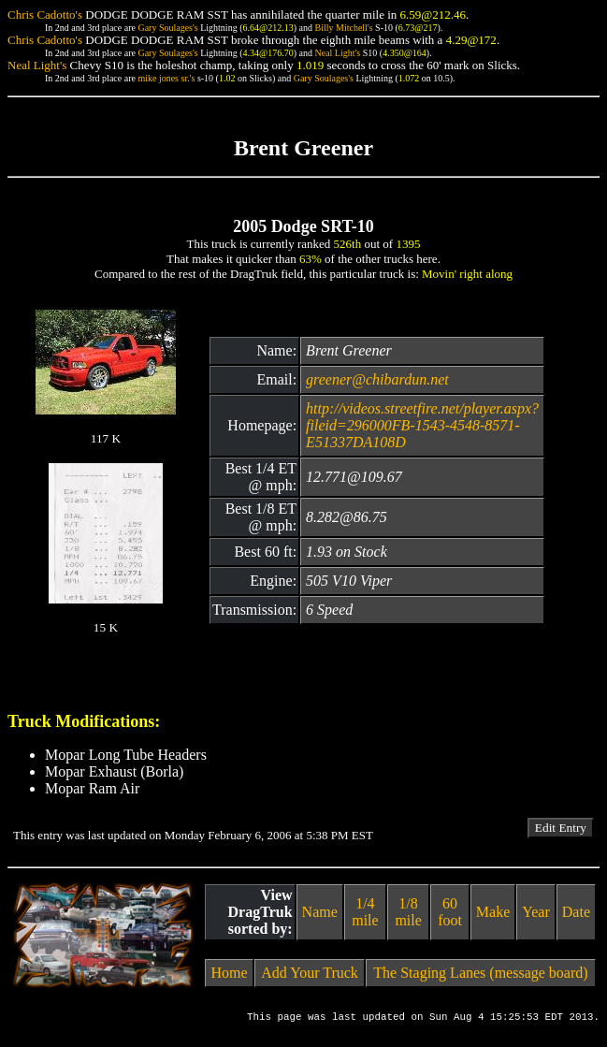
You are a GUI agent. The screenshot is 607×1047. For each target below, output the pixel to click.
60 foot (450, 911)
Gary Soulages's (167, 27)
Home (229, 973)
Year (535, 912)
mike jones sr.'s (166, 78)
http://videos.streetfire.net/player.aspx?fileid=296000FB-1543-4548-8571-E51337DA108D (422, 425)
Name (320, 912)
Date (576, 912)
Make (493, 912)
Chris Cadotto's (44, 14)
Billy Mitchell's (343, 27)
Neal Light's (337, 53)
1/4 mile (365, 911)
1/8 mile (408, 911)
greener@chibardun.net (377, 379)
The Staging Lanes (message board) (480, 973)
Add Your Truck (309, 973)
